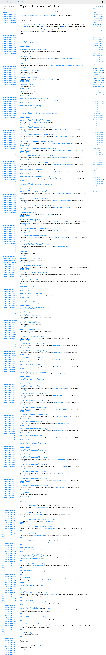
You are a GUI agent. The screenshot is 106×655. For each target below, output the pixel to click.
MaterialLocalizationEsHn (9, 338)
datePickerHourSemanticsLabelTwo (33, 155)
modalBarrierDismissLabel (30, 272)
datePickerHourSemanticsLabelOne (34, 141)
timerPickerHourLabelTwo (30, 379)
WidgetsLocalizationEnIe (9, 551)
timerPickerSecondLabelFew (31, 443)
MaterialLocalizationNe (8, 436)
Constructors (98, 6)
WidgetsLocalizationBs (8, 526)
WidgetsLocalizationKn (8, 650)
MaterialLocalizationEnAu (9, 301)
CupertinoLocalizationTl (9, 231)
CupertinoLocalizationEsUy (9, 107)
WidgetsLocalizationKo (8, 652)
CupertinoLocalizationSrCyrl (10, 217)
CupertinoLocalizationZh (9, 246)
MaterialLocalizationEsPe (9, 347)
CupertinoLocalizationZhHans (10, 248)
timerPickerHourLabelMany (30, 350)
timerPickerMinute (27, 601)
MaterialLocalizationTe (8, 479)
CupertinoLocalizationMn (9, 175)
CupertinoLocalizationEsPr (9, 99)
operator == (24, 645)
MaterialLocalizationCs (8, 287)
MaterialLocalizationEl (8, 297)
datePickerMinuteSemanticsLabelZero (34, 205)
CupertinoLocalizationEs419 (10, 70)
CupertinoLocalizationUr (9, 239)
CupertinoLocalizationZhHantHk (11, 252)
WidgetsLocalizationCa (8, 528)
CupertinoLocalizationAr (9, 18)
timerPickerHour (26, 585)
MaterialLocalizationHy (8, 392)
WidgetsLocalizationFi (8, 611)
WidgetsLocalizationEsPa (9, 588)
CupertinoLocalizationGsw (9, 130)
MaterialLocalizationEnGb (9, 305)
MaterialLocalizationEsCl (9, 326)
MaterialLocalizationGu (8, 382)
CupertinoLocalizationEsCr (9, 80)
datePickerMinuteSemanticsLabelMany (35, 177)
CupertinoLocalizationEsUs (9, 105)
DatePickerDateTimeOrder (49, 113)
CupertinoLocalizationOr (9, 192)
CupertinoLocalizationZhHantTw (11, 254)
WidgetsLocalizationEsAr (9, 566)
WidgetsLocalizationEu (8, 607)
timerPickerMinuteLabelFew (30, 393)
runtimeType (25, 301)
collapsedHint (25, 77)
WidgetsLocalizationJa (8, 642)
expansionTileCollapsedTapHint (33, 228)
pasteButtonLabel (27, 286)
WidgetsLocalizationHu (8, 632)
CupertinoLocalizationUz (9, 241)
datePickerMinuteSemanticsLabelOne (34, 184)
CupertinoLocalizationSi (9, 206)
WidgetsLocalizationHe (8, 626)
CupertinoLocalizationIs (9, 146)
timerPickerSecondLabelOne (31, 457)
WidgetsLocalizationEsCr (9, 574)
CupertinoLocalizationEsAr (9, 72)
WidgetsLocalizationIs (8, 638)
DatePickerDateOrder (44, 99)
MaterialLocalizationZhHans (10, 500)
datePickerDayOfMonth (29, 505)
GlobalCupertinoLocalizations (33, 15)
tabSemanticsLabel (36, 338)
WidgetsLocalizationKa (8, 644)
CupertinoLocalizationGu (9, 132)
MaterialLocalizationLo (8, 415)
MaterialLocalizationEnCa (9, 303)
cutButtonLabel (26, 91)
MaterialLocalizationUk (8, 489)
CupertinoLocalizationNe (9, 186)
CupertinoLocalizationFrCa (9, 124)
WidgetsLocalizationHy (8, 634)
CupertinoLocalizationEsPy (9, 101)
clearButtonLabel (26, 70)
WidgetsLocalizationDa (8, 535)
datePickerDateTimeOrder (30, 113)
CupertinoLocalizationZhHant (10, 250)
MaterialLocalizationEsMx (9, 341)
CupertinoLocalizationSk (9, 208)
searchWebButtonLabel (29, 315)
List (41, 372)
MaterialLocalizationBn (8, 279)
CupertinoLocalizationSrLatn (10, 219)
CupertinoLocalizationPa (9, 194)
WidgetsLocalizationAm (8, 512)
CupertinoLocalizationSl (9, 210)
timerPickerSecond (27, 616)
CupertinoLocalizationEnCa (9, 54)
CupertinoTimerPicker (61, 374)
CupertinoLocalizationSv (9, 221)
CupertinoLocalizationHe (9, 134)
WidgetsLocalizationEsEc (9, 578)
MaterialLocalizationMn (9, 425)
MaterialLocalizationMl (8, 423)
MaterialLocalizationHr (8, 388)
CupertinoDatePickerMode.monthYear (30, 558)
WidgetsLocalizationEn (8, 543)
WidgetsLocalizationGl (8, 619)
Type (33, 301)
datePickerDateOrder (28, 98)
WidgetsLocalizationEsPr (9, 592)
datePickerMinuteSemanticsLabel (62, 172)
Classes (5, 12)
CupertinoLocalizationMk (9, 171)
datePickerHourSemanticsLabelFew (33, 127)
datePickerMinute (27, 533)
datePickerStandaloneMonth (31, 555)
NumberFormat (72, 30)
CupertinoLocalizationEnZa (9, 66)
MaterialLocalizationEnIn (9, 310)
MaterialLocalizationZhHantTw (11, 506)
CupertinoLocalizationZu (9, 256)
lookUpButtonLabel (28, 258)
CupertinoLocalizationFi (9, 118)
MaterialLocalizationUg (8, 487)
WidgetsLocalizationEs (8, 562)
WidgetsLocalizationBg (8, 522)
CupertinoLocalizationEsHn (10, 89)
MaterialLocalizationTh (8, 481)
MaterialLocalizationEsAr (9, 322)
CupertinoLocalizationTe (9, 227)
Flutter (4, 2)
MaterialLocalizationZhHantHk (10, 504)
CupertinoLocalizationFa (9, 115)
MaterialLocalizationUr (8, 491)
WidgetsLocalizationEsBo (9, 568)
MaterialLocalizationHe (8, 384)
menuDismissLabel (27, 265)
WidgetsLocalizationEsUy (9, 601)
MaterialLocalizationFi (8, 367)
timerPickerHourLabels (29, 372)
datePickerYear (26, 563)
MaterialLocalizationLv (8, 419)
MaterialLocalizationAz (8, 272)
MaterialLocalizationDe (8, 293)
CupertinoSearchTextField (45, 310)
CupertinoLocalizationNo (9, 190)
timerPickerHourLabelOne (30, 357)
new (94, 8)
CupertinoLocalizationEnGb (10, 56)
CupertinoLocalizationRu (9, 204)
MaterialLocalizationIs (8, 396)
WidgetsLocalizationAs (8, 516)
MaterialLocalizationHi (8, 386)
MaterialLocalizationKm (8, 407)
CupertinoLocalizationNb (9, 184)
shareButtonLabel (27, 329)
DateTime (41, 526)
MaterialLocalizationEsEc (9, 334)
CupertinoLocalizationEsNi (9, 93)
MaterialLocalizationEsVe (9, 359)
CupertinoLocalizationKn (9, 159)
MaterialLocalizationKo (8, 411)
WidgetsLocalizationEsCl (9, 570)
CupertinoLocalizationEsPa (9, 95)
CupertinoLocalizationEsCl (9, 76)
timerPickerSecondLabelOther (31, 464)
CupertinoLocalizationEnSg (9, 64)
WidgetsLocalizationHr (8, 630)
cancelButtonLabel (27, 63)
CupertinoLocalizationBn (9, 29)
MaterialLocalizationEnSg (9, 314)
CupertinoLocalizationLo (9, 165)
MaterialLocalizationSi (8, 458)
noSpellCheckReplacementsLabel (33, 279)
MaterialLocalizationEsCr (9, 330)
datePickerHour (26, 512)
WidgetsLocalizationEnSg (9, 557)
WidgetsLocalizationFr (8, 615)
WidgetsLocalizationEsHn (9, 582)
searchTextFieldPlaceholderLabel (32, 308)
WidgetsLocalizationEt (8, 605)
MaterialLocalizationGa (8, 376)
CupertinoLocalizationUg (9, 235)
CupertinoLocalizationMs (9, 179)
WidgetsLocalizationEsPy (9, 595)
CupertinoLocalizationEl (9, 47)
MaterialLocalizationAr (8, 268)
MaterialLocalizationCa (8, 285)
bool (40, 645)
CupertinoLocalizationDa (9, 41)
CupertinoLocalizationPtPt (9, 200)
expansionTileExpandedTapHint (32, 244)
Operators (97, 189)
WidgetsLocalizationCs (8, 531)
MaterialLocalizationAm (8, 266)
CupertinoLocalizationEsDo (10, 82)
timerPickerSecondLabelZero (31, 485)
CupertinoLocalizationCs (9, 37)
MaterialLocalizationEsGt (9, 336)
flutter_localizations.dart (13, 2)
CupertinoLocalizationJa (9, 151)
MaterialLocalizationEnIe (9, 308)
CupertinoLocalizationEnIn (9, 60)
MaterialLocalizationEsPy (9, 351)
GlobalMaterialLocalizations (10, 260)
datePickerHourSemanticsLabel (61, 129)
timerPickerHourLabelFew (30, 343)
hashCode (24, 251)
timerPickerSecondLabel (59, 445)
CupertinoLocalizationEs (49, 15)
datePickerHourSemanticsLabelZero (34, 162)
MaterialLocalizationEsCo (9, 328)
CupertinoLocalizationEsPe (9, 97)
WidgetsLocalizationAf (8, 510)
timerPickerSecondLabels (29, 471)
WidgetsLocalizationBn (8, 524)
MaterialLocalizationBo (8, 281)
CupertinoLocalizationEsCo (9, 78)
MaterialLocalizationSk (8, 460)
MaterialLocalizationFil (8, 369)
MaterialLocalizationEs (8, 318)
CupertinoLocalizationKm (9, 157)
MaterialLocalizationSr (8, 467)
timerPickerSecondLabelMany (31, 450)
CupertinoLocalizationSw (9, 223)
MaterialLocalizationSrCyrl (9, 469)
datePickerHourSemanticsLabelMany (34, 134)
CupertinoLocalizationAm (9, 16)
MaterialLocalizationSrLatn (9, 471)
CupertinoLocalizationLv (9, 169)
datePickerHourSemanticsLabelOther (35, 148)
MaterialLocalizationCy (8, 289)
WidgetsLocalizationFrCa (9, 617)
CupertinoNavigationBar (48, 58)
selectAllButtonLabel (28, 322)
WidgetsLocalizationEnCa (9, 547)
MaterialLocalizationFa (8, 365)
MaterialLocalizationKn (8, 409)
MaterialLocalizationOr (8, 442)
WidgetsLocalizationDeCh (9, 539)
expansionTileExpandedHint (31, 235)
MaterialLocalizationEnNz (9, 312)
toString (23, 632)
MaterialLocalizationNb (8, 433)
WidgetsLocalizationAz (8, 518)
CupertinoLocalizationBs (9, 33)
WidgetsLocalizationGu (8, 623)
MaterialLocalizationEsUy (9, 357)
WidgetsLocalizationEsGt (9, 580)
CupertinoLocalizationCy (9, 39)
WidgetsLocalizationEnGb (9, 549)
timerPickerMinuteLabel (59, 395)
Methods (96, 148)
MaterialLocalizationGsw (9, 380)
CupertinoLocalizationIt (8, 148)
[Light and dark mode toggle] (102, 2)
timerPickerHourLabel (59, 345)
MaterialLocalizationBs (8, 283)
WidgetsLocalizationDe (8, 537)
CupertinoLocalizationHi (9, 136)
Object (21, 15)
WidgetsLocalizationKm (8, 648)
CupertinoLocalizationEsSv (9, 103)
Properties (96, 12)
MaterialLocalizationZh (8, 497)
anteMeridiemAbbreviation (31, 49)
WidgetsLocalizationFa (8, 609)
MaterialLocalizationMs (8, 429)
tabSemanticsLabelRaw (29, 336)
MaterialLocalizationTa (8, 477)
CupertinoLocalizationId (9, 144)
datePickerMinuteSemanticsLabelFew (34, 169)
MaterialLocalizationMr (8, 427)
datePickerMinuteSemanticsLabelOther (35, 191)
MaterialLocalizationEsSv (9, 353)
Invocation (35, 571)
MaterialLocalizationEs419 (9, 320)
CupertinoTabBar (47, 580)
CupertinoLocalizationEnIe (9, 58)
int (30, 251)
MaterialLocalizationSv (8, 473)
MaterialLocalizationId (8, 394)
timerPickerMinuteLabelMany (31, 400)
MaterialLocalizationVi (8, 495)
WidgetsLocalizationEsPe (9, 590)
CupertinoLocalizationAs (9, 20)
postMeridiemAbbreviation (31, 294)
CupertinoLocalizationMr (9, 177)
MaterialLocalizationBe (8, 274)
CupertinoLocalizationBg (9, 27)
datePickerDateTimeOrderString (32, 120)
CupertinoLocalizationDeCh (10, 45)
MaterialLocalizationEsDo (9, 332)
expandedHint (25, 212)
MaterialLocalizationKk (8, 405)
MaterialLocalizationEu (8, 363)
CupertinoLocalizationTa (9, 225)
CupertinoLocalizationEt (9, 111)
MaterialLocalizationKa (8, 403)
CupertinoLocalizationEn (9, 49)
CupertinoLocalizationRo (9, 202)
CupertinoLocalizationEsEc (9, 84)
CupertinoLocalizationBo (9, 31)
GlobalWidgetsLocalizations (10, 262)
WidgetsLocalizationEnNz (9, 555)
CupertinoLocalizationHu (9, 140)
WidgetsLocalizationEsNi (9, 586)
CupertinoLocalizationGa (9, 126)
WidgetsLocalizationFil (8, 613)
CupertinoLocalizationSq (9, 213)
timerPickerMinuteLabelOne (31, 407)
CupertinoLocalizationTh (9, 229)
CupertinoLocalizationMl (9, 173)
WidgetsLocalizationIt (8, 640)
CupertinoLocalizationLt (9, 167)
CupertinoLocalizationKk (9, 155)
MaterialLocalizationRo (8, 454)
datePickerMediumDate (29, 526)
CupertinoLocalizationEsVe (9, 109)
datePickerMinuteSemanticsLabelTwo (34, 198)
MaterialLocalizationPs (8, 448)
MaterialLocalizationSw (8, 475)
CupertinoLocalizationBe (9, 25)
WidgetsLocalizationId (8, 636)
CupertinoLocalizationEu (9, 113)
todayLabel (24, 492)
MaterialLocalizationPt (8, 450)
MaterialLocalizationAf (8, 264)
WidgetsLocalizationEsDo (9, 576)
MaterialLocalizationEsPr (9, 349)
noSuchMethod (26, 570)
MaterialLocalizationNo (8, 440)
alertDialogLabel (26, 42)
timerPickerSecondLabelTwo (31, 478)
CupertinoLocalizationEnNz (10, 62)
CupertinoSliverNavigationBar (65, 58)
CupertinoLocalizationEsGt (31, 24)
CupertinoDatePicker (55, 101)
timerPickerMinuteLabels (29, 421)
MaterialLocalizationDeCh (9, 295)
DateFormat (67, 24)
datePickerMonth (26, 548)
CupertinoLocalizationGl (9, 128)
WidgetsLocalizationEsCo (9, 572)
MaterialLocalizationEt (8, 361)
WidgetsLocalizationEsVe (9, 603)
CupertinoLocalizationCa (9, 35)
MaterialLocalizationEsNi (9, 343)
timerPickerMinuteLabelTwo (31, 428)
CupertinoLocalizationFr (9, 122)
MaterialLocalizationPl (8, 446)
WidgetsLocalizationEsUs (9, 599)
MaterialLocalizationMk (8, 421)
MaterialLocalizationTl (8, 483)
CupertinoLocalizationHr (9, 138)
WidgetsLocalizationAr (8, 514)
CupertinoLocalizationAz (9, 23)
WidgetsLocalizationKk (8, 646)
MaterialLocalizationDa (8, 291)
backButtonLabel (26, 56)
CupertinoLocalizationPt (9, 198)
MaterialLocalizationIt (8, 398)
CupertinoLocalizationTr (9, 233)
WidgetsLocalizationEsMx (9, 584)
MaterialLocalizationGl (8, 378)
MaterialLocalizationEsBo (9, 324)
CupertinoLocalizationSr (9, 215)
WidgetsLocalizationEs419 (9, 564)
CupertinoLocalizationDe (9, 43)
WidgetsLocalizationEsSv (9, 597)
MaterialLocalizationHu (8, 390)
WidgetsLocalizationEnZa (9, 559)
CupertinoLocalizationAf (9, 14)
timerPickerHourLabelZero (30, 386)
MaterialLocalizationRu (8, 456)
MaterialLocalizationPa (8, 444)
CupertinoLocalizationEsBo (9, 74)
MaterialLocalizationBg (8, 277)
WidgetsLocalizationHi (8, 628)
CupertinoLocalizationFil (9, 120)
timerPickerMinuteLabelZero (31, 435)
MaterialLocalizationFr (8, 372)
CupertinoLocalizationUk (9, 237)
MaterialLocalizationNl (8, 438)
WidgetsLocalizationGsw (9, 621)
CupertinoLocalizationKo (9, 161)
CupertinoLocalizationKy (9, 163)
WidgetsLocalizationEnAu (9, 545)
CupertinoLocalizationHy (9, 142)
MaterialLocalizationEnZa (9, 316)
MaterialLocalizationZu (8, 508)
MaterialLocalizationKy (8, 413)
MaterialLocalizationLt (8, 417)
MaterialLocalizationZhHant (10, 502)
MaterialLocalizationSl (8, 462)
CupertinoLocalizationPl (9, 196)
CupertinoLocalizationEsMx (10, 91)
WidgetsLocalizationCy (8, 533)
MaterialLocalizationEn (8, 299)
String (44, 24)
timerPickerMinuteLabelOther (31, 414)
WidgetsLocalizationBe (8, 520)
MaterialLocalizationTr (8, 485)
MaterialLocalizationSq (8, 464)
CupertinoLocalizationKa (9, 153)
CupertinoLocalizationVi (9, 243)
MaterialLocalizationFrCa (9, 374)
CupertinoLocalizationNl (9, 188)
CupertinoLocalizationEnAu (10, 51)
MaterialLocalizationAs (8, 270)
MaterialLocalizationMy (8, 431)
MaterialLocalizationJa (8, 400)
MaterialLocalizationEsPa (9, 345)
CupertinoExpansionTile (46, 79)
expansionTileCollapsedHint (31, 219)
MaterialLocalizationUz (8, 493)
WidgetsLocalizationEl (8, 541)
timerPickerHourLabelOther (30, 365)
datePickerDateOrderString (30, 106)
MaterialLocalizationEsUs (9, 355)
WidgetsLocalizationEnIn (9, 553)
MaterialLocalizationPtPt (9, 452)
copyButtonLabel (26, 84)
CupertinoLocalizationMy (9, 182)
